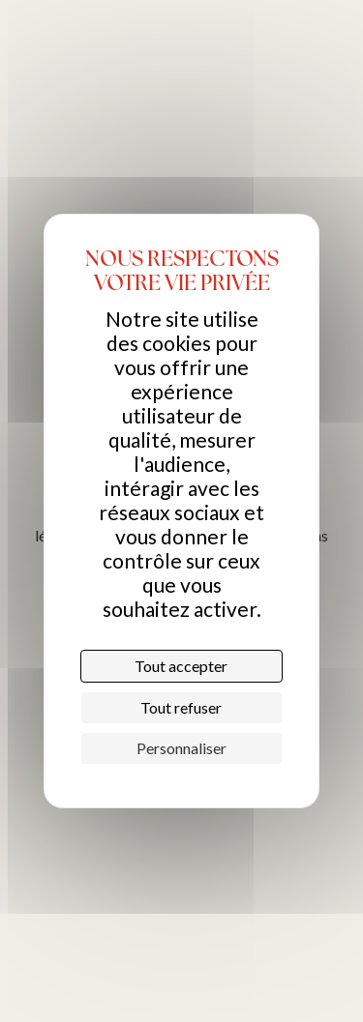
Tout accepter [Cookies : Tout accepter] (181, 666)
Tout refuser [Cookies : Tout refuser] (181, 707)
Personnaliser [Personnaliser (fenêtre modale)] (181, 748)
